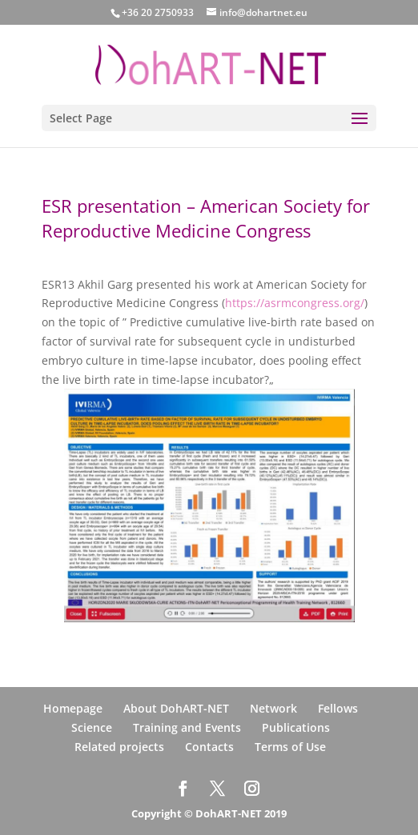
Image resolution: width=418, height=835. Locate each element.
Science (91, 727)
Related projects (119, 746)
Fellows (338, 708)
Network (273, 708)
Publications (296, 727)
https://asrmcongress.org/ (294, 302)
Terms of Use (290, 746)
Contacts (209, 746)
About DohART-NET (176, 708)
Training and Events (187, 727)
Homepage (72, 708)
